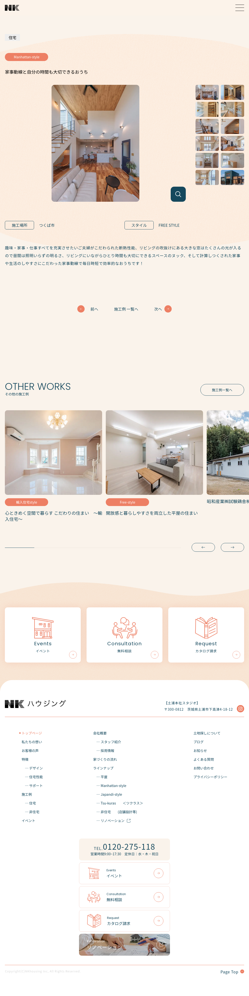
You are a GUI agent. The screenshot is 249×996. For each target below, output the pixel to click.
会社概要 (100, 733)
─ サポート (32, 785)
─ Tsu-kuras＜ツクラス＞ (118, 803)
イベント (28, 820)
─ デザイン (32, 768)
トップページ (32, 733)
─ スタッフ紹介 (107, 741)
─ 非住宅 (30, 811)
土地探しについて (207, 733)
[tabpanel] (53, 468)
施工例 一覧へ (126, 309)
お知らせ (200, 750)
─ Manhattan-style (109, 785)
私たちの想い (32, 741)
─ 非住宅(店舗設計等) (115, 811)
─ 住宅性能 (32, 776)
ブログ (198, 741)
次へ (158, 309)
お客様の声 (30, 750)
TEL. (124, 846)
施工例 (27, 794)
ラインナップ (103, 768)
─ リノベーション (112, 820)
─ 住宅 (29, 803)
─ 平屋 (100, 776)
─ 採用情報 (103, 750)
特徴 (25, 759)
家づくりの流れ (105, 759)
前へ (94, 309)
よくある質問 (203, 759)
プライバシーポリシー (210, 776)
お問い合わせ (203, 768)
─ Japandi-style (107, 794)
